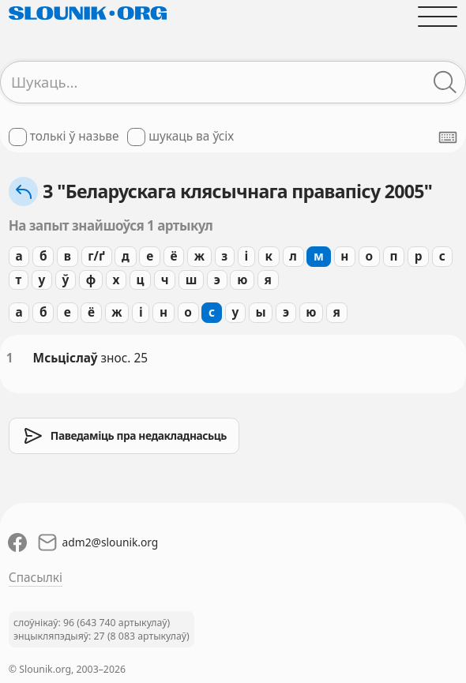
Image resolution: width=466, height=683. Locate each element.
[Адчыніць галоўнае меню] (437, 16)
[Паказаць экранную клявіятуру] (447, 137)
